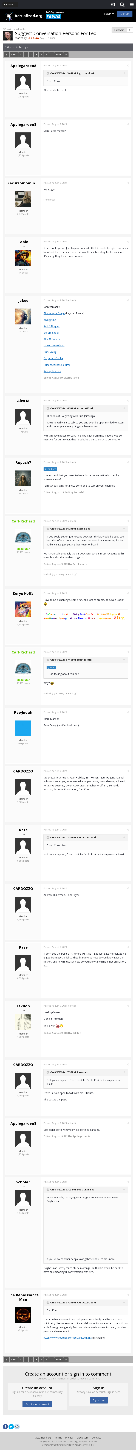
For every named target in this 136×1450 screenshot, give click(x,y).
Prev (13, 54)
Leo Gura (82, 1189)
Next (58, 54)
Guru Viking (50, 352)
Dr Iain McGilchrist (54, 345)
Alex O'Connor (52, 339)
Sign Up (125, 13)
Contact (96, 1437)
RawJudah (23, 712)
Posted (55, 65)
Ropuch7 (23, 462)
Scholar (23, 1182)
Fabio (23, 241)
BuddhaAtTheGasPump (57, 365)
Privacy (69, 1437)
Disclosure (82, 1437)
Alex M (23, 400)
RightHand (83, 73)
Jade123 (81, 659)
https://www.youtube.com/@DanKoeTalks (68, 1337)
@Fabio (51, 667)
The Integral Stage (54, 313)
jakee (23, 300)
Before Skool (51, 332)
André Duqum (52, 326)
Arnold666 (83, 408)
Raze (23, 829)
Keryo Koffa (23, 593)
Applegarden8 (23, 65)
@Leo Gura (50, 468)
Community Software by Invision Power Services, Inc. (68, 1444)
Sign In (109, 13)
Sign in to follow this (15, 29)
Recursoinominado (24, 183)
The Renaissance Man (23, 1297)
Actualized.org (43, 1437)
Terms (58, 1437)
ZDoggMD (50, 319)
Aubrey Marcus (52, 371)
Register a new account (37, 1404)
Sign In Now (98, 1400)
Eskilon (23, 1006)
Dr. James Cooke (53, 358)
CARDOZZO (23, 771)
